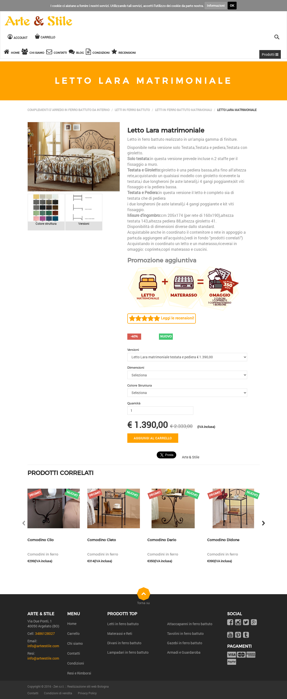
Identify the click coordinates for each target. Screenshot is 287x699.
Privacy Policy (87, 693)
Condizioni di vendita (58, 693)
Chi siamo (75, 643)
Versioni (133, 350)
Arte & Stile (190, 457)
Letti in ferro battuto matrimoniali (183, 110)
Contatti (73, 653)
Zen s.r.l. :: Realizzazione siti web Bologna (81, 686)
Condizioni (75, 663)
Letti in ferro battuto (132, 110)
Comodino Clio (40, 540)
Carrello (73, 633)
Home (71, 623)
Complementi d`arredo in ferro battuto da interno (68, 110)
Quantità (133, 403)
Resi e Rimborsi (79, 673)
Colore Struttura (139, 385)
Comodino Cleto (101, 540)
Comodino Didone (223, 540)
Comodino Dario (161, 540)
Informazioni (215, 5)
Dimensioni (135, 367)
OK (232, 5)
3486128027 (45, 633)
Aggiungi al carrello (153, 438)
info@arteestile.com (43, 645)
